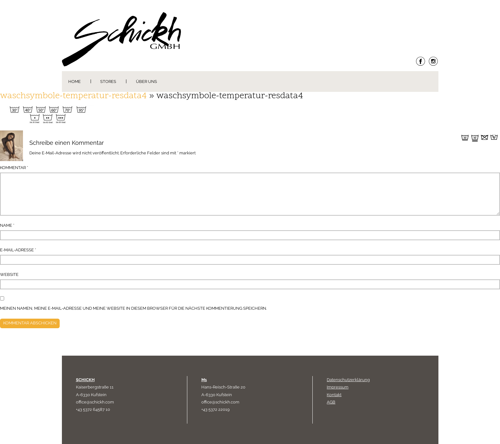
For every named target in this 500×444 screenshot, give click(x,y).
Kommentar (14, 167)
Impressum (337, 387)
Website (9, 274)
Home (74, 81)
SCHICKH (85, 379)
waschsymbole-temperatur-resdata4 (73, 96)
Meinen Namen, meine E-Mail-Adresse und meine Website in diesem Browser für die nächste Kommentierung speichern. (133, 308)
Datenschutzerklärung (348, 379)
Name (7, 225)
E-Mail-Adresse (18, 250)
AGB (331, 402)
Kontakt (334, 394)
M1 (204, 379)
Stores (108, 81)
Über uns (146, 81)
